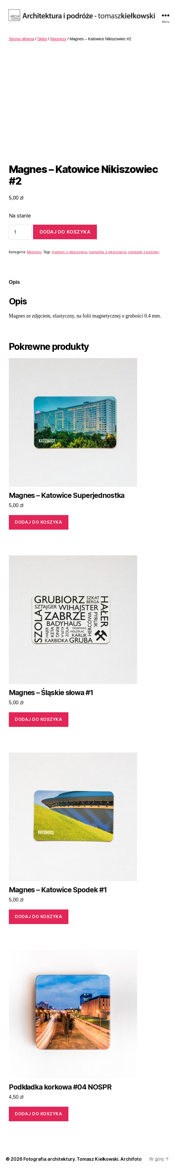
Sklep (42, 39)
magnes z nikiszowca (69, 252)
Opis (14, 282)
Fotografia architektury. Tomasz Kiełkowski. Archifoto (82, 1159)
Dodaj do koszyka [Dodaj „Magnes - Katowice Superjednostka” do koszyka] (38, 522)
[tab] (14, 282)
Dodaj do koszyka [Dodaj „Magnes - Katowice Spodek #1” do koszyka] (38, 916)
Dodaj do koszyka (65, 232)
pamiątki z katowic (143, 252)
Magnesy (58, 39)
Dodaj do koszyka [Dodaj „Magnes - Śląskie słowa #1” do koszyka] (38, 719)
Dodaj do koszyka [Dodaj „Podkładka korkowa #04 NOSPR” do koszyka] (38, 1113)
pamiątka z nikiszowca (107, 252)
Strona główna (21, 39)
